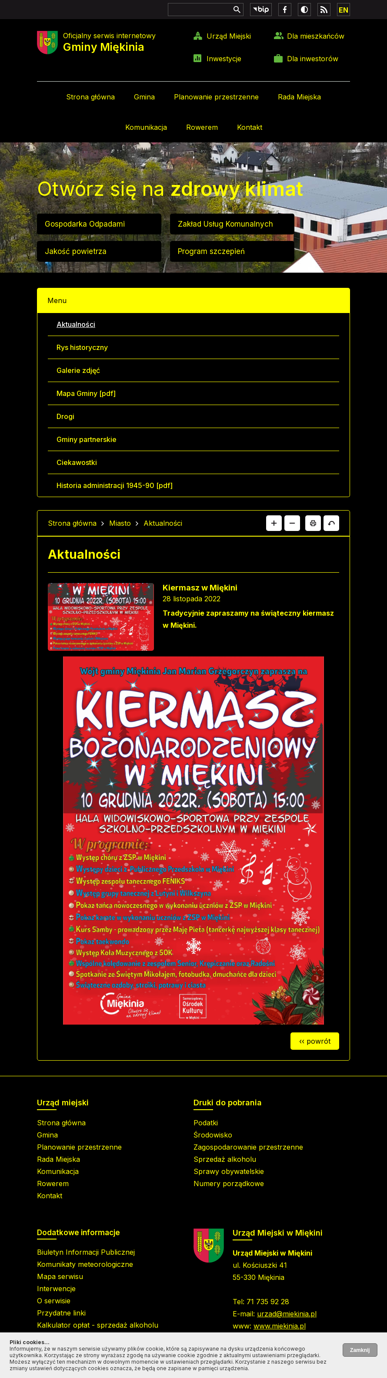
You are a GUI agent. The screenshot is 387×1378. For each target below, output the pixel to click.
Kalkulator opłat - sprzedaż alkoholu (97, 1325)
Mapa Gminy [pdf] (86, 393)
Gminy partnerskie (87, 439)
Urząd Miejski (229, 36)
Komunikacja (146, 127)
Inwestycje (224, 58)
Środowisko (213, 1135)
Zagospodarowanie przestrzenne (248, 1147)
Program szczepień (211, 251)
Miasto (120, 523)
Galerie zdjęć (78, 370)
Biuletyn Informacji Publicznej (86, 1252)
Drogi (65, 416)
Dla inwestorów (312, 58)
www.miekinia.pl (280, 1326)
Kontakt (249, 127)
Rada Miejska (299, 96)
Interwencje (56, 1288)
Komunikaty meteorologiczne (85, 1264)
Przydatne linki (61, 1313)
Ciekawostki (77, 462)
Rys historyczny (82, 347)
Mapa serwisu (60, 1276)
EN (343, 10)
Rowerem (202, 127)
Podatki (206, 1122)
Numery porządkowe (229, 1183)
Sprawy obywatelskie (229, 1171)
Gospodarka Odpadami (85, 224)
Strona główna (90, 96)
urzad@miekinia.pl (287, 1313)
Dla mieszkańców (315, 36)
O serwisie (53, 1300)
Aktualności (76, 324)
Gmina (144, 96)
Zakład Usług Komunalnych (225, 224)
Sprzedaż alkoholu (225, 1159)
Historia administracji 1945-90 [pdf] (115, 485)
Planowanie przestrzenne (216, 96)
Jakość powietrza (76, 251)
